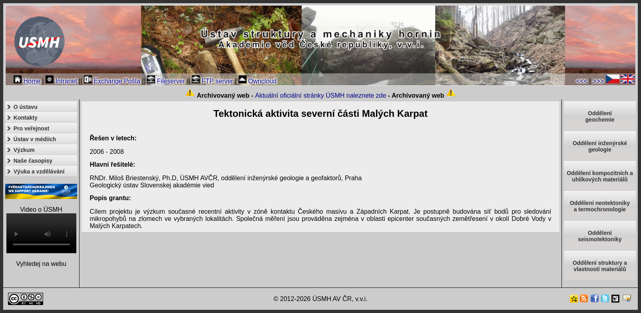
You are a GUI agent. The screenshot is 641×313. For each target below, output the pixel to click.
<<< (581, 81)
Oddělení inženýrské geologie (600, 146)
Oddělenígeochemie (599, 116)
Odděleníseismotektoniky (600, 236)
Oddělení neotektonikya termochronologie (600, 206)
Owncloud (258, 81)
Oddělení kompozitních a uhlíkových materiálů (600, 176)
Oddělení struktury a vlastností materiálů (600, 266)
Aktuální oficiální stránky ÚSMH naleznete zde (320, 95)
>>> (598, 81)
